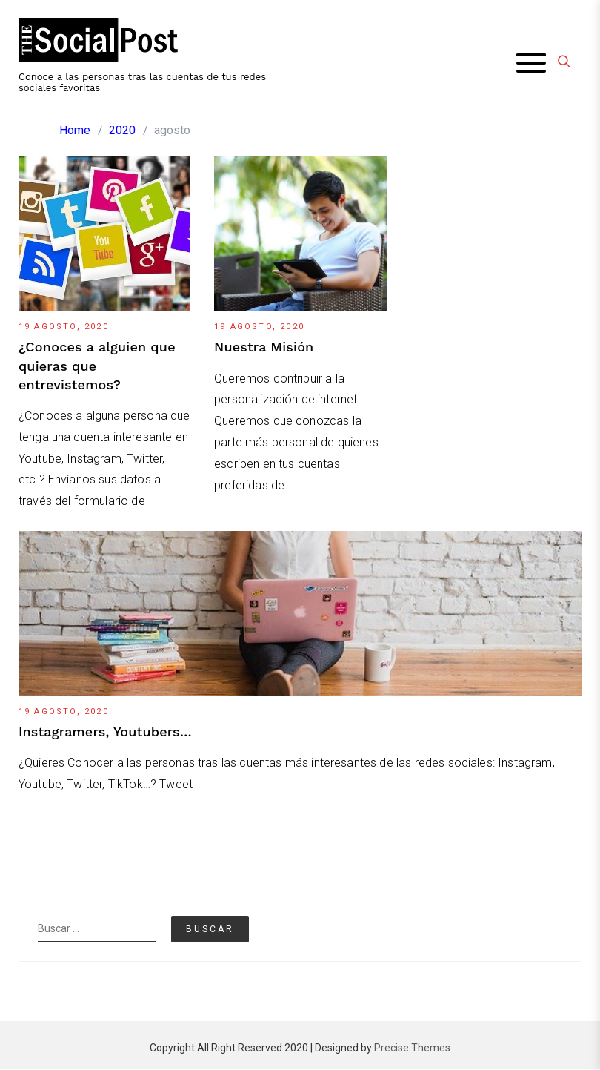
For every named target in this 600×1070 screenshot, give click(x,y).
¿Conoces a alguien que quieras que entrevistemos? (97, 366)
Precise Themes (412, 1048)
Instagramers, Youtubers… (105, 731)
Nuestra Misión (263, 347)
